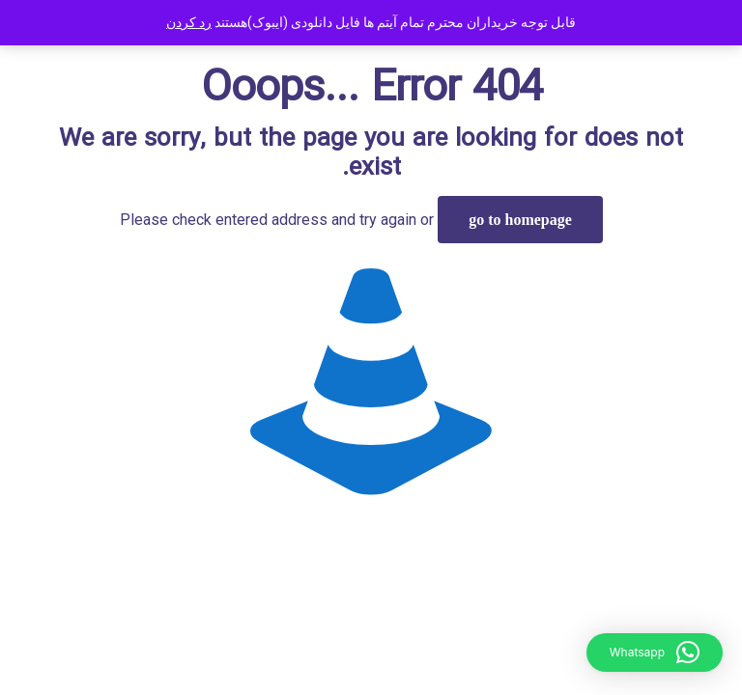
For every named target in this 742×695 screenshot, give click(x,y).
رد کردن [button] (189, 22)
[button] (654, 652)
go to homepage (520, 219)
